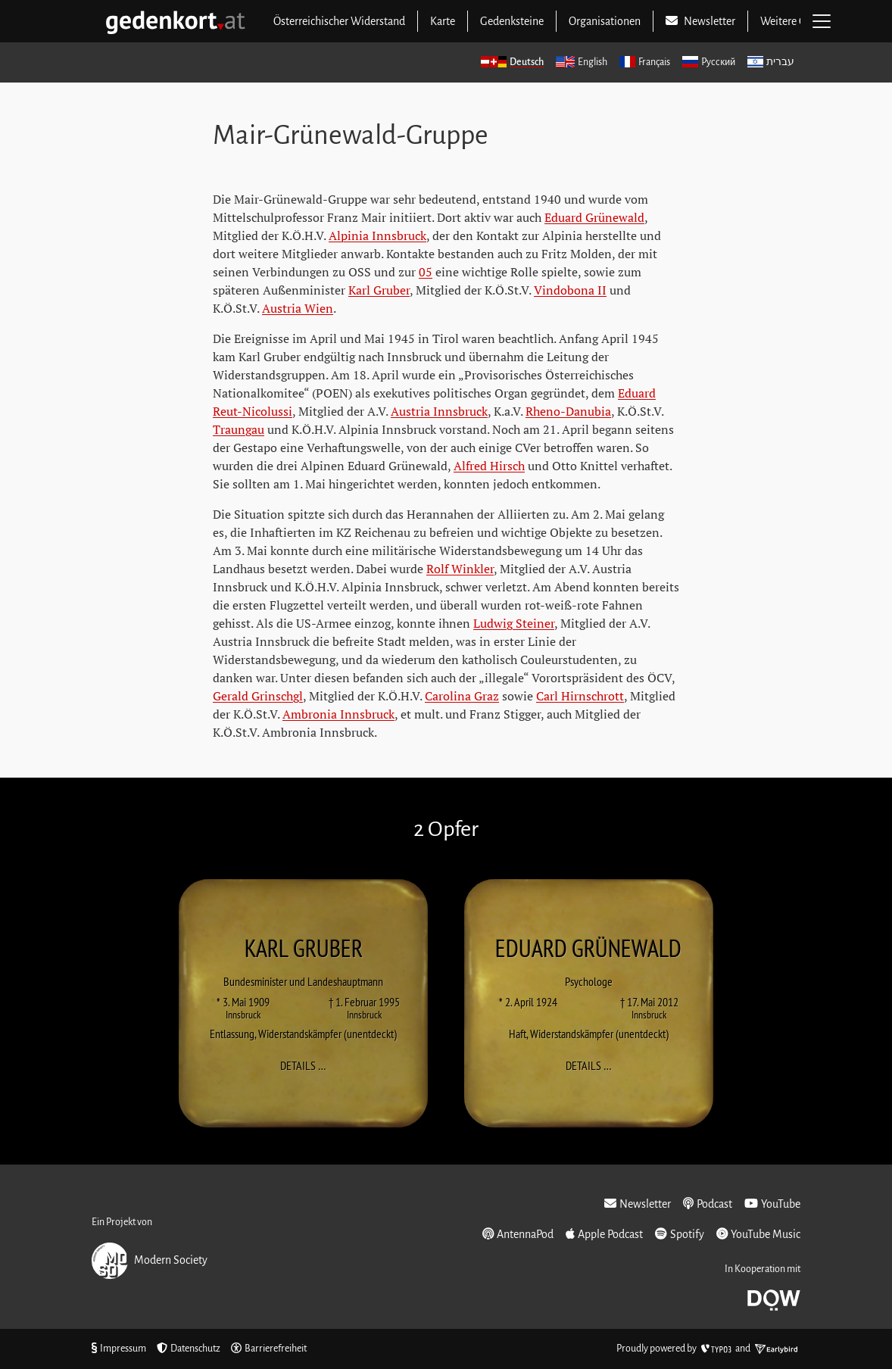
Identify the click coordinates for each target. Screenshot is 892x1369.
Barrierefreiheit (269, 1348)
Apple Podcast (604, 1233)
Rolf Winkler (460, 568)
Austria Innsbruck (439, 411)
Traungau (238, 429)
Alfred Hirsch (489, 465)
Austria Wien (297, 308)
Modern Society (149, 1261)
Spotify (679, 1233)
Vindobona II (570, 290)
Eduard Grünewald (594, 217)
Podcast (707, 1203)
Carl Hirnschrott (580, 696)
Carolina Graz (462, 696)
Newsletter (637, 1203)
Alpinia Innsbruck (377, 235)
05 (425, 272)
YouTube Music (758, 1233)
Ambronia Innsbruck (338, 714)
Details (307, 1066)
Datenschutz (188, 1348)
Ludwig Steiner (513, 623)
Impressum (119, 1348)
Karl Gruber (379, 290)
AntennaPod (518, 1233)
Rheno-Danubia (568, 411)
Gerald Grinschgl (258, 696)
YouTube (772, 1203)
